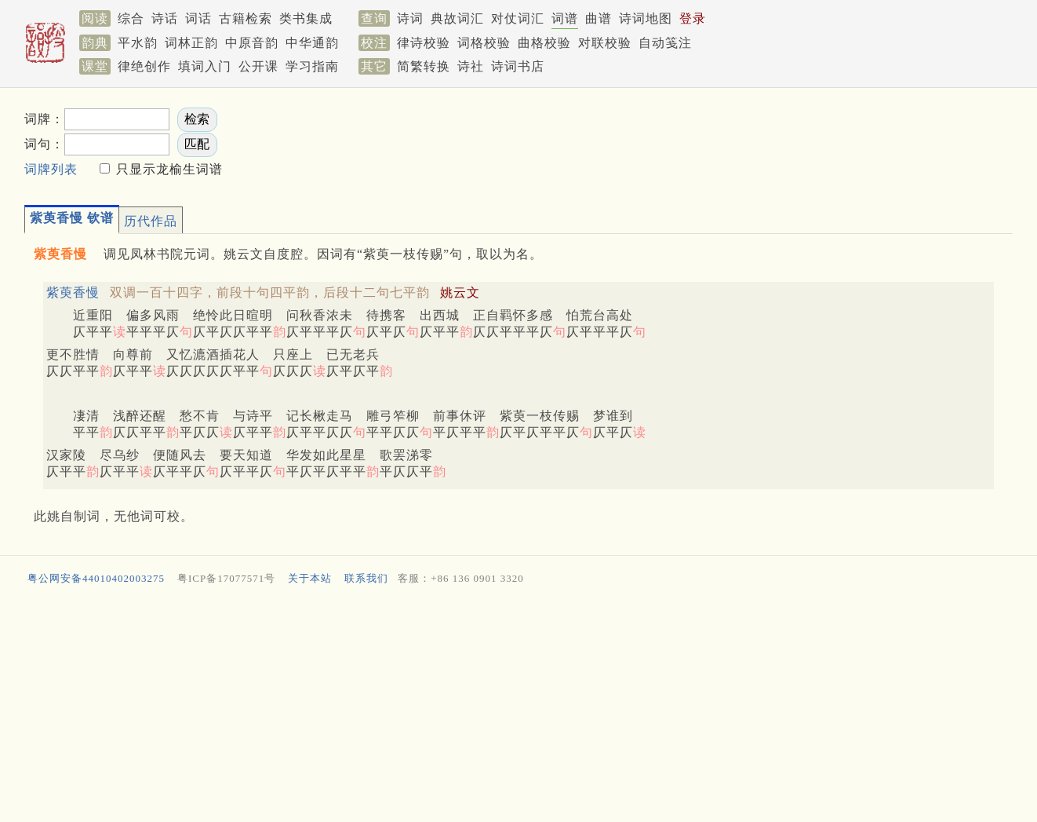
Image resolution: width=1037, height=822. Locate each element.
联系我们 (366, 578)
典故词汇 (457, 18)
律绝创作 (144, 66)
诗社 (470, 66)
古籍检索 (245, 18)
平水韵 (138, 42)
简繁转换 (423, 66)
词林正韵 (191, 42)
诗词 (410, 18)
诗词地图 (645, 18)
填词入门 (204, 66)
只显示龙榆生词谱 (167, 169)
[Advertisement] (722, 142)
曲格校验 (544, 42)
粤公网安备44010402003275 (96, 578)
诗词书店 (517, 66)
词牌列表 (51, 169)
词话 (198, 18)
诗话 (164, 18)
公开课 (258, 66)
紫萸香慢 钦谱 (72, 218)
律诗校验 (423, 42)
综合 (131, 18)
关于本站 (310, 578)
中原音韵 (251, 42)
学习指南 (312, 66)
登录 (692, 18)
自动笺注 (665, 42)
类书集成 (306, 18)
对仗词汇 (517, 18)
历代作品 (150, 221)
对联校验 (604, 42)
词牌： (44, 119)
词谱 (564, 18)
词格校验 (484, 42)
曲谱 (598, 18)
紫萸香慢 (73, 292)
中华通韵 (312, 42)
